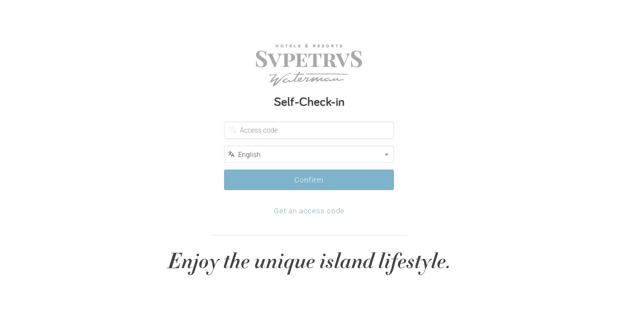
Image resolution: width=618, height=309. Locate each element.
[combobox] (309, 154)
